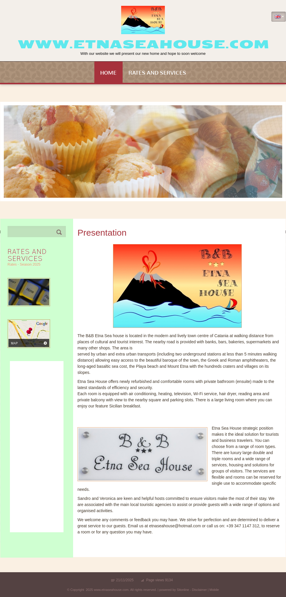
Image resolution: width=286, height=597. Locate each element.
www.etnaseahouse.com (143, 44)
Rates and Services (157, 72)
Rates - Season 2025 (24, 264)
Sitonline (183, 589)
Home (108, 72)
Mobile (214, 589)
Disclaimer (199, 589)
